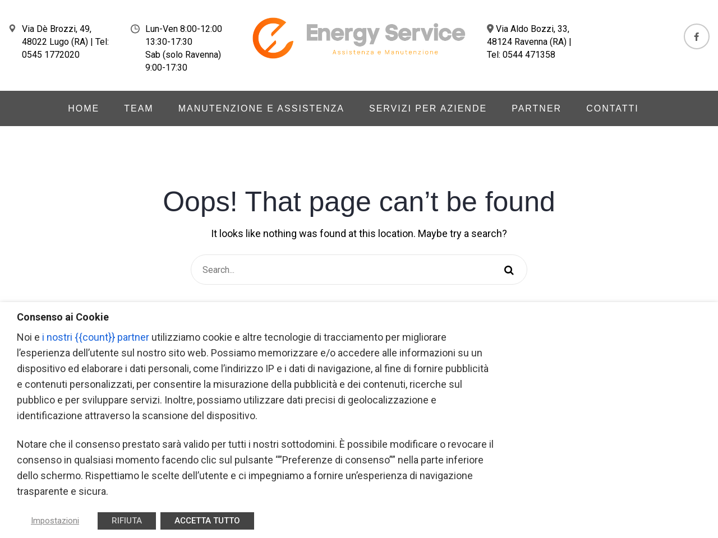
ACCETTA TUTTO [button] (207, 521)
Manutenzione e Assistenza (261, 108)
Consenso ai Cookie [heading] (63, 317)
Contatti (612, 108)
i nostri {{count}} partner (95, 337)
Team (138, 108)
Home (83, 108)
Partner (536, 108)
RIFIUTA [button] (127, 521)
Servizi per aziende (428, 108)
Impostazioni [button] (55, 521)
